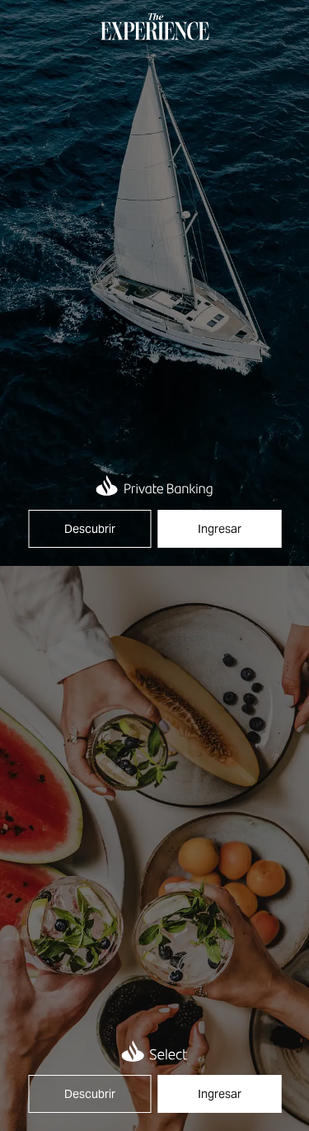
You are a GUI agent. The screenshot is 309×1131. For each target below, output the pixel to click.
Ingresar (219, 528)
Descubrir (89, 528)
